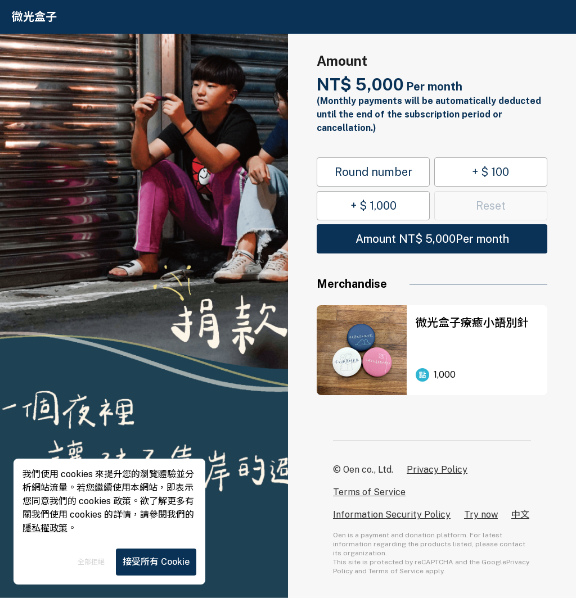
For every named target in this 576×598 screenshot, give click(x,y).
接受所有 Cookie (156, 561)
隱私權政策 (45, 528)
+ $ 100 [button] (490, 172)
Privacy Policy (437, 469)
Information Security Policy (392, 514)
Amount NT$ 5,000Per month (432, 239)
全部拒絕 (91, 562)
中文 (520, 514)
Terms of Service (369, 492)
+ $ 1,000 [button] (373, 205)
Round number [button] (373, 172)
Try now (481, 514)
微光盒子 (34, 17)
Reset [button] (491, 205)
